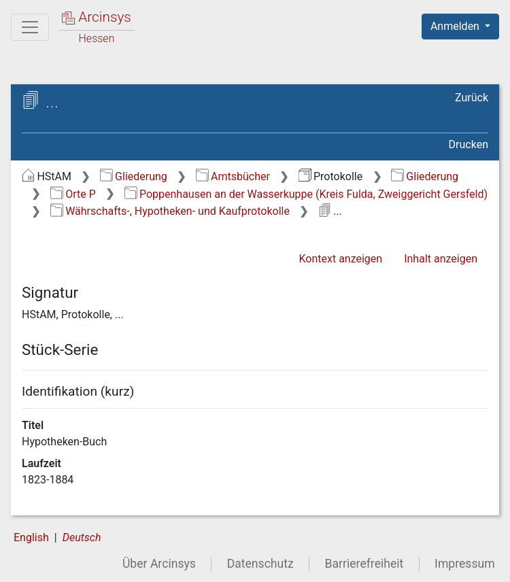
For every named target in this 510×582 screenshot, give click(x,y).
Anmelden (456, 26)
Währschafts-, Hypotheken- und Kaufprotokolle (170, 211)
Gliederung (133, 176)
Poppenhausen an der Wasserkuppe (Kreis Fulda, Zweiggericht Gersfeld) (306, 194)
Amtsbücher (233, 176)
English (31, 537)
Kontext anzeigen (340, 258)
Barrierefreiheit (364, 563)
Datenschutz (260, 563)
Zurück (471, 97)
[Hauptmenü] (30, 27)
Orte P (73, 194)
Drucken (468, 144)
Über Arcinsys (159, 563)
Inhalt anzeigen (440, 258)
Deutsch (82, 537)
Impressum (465, 563)
